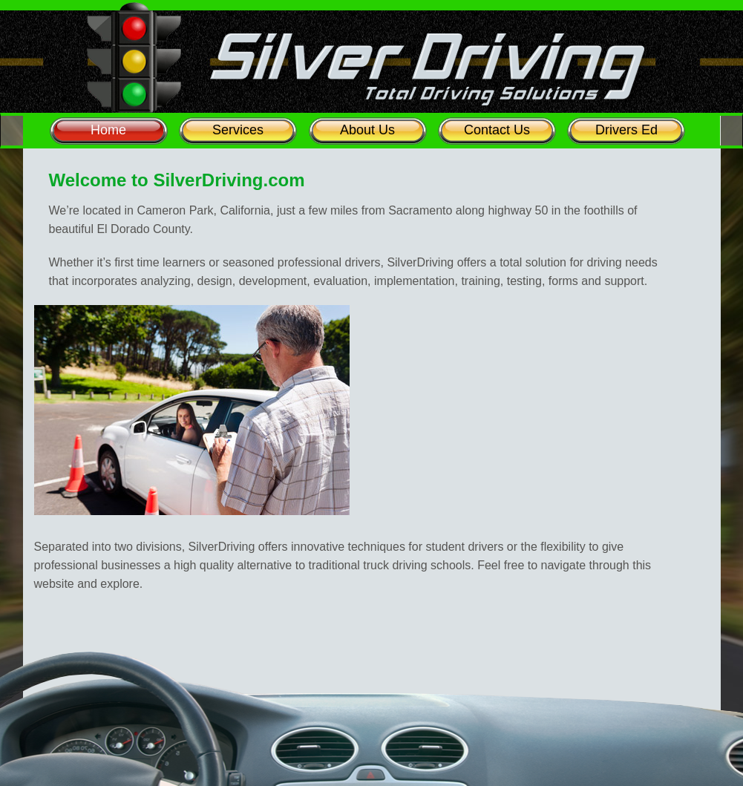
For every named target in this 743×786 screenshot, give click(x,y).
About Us (367, 129)
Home (108, 129)
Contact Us (497, 129)
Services (238, 129)
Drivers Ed (626, 129)
